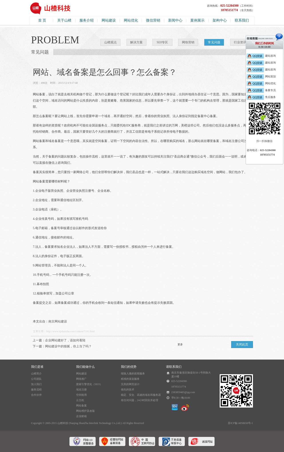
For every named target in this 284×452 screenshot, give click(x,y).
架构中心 (220, 20)
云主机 (80, 400)
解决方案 (136, 42)
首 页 (42, 20)
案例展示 (197, 20)
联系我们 (242, 20)
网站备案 (81, 405)
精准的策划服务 (130, 378)
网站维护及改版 (85, 410)
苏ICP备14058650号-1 (240, 423)
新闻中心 (175, 20)
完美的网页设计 (130, 384)
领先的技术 (127, 389)
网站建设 (109, 20)
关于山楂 (64, 20)
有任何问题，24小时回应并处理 (139, 400)
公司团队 (36, 378)
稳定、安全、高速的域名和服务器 (141, 394)
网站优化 (131, 20)
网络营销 (188, 42)
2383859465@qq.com (183, 392)
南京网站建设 (57, 321)
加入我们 (36, 384)
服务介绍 (86, 20)
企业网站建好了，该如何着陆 (65, 340)
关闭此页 (242, 344)
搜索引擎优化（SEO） (89, 384)
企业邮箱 (81, 416)
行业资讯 (240, 42)
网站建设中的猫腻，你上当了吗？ (68, 346)
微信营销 (153, 20)
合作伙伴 (36, 394)
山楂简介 (36, 373)
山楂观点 (110, 42)
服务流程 (36, 389)
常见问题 (214, 42)
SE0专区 (162, 42)
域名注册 (81, 389)
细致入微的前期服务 (133, 373)
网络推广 (81, 378)
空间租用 (81, 394)
